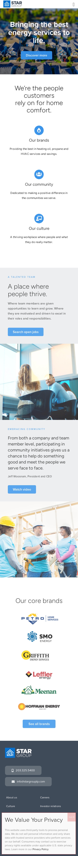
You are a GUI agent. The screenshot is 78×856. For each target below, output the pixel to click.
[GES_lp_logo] (39, 651)
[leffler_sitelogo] (39, 673)
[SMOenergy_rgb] (39, 633)
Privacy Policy (40, 849)
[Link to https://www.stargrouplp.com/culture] (39, 218)
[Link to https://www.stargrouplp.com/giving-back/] (39, 174)
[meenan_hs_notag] (39, 687)
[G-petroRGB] (40, 616)
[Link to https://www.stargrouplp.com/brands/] (39, 130)
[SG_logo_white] (18, 749)
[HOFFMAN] (39, 703)
